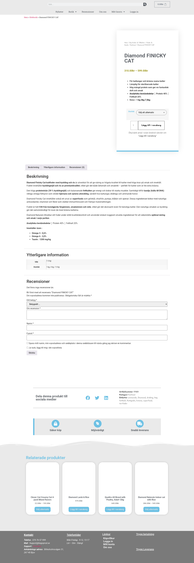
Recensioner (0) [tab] (76, 166)
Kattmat (133, 44)
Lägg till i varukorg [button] (78, 508)
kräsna (139, 400)
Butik (73, 11)
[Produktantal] (134, 124)
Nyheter (59, 11)
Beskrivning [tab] (33, 166)
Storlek (131, 111)
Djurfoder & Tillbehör (137, 42)
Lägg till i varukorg (151, 125)
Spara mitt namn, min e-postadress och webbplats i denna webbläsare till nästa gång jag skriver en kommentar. (80, 342)
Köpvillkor (109, 537)
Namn (30, 323)
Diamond (142, 397)
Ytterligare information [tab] (54, 166)
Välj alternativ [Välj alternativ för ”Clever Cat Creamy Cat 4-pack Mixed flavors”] (42, 508)
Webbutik (33, 17)
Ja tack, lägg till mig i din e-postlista (44, 347)
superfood (147, 400)
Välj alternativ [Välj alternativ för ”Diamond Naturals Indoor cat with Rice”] (151, 508)
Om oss (102, 11)
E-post (30, 332)
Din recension (34, 307)
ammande (132, 397)
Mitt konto (118, 11)
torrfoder (123, 403)
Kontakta (37, 545)
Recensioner (88, 11)
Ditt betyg (32, 299)
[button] (88, 397)
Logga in (134, 11)
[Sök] (145, 4)
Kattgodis (131, 400)
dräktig (150, 397)
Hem (26, 17)
